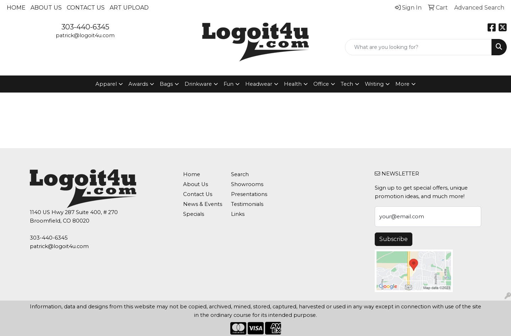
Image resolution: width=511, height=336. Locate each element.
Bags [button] (166, 84)
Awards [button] (138, 84)
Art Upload (129, 7)
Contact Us (86, 7)
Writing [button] (374, 84)
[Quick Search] (418, 47)
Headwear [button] (258, 84)
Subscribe (393, 239)
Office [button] (321, 84)
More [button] (402, 84)
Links (237, 214)
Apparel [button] (106, 84)
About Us (46, 7)
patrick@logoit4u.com (85, 35)
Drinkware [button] (198, 84)
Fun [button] (228, 84)
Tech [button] (347, 84)
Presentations (249, 194)
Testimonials (247, 204)
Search (240, 174)
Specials (193, 214)
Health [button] (293, 84)
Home (16, 7)
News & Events (202, 204)
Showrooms (247, 184)
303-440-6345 (85, 27)
